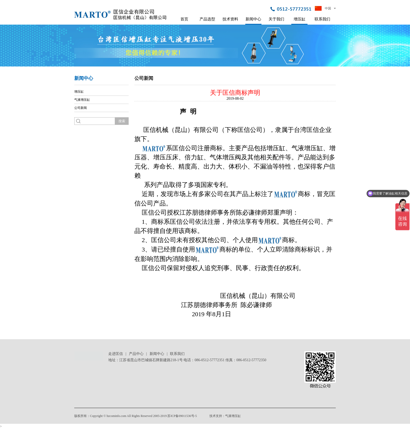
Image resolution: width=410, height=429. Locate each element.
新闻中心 (253, 19)
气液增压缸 (82, 100)
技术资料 (230, 19)
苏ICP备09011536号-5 (182, 416)
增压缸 (299, 19)
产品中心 (136, 354)
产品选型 (207, 19)
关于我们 (276, 19)
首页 (184, 19)
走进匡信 (115, 354)
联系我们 (322, 19)
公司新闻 (80, 108)
